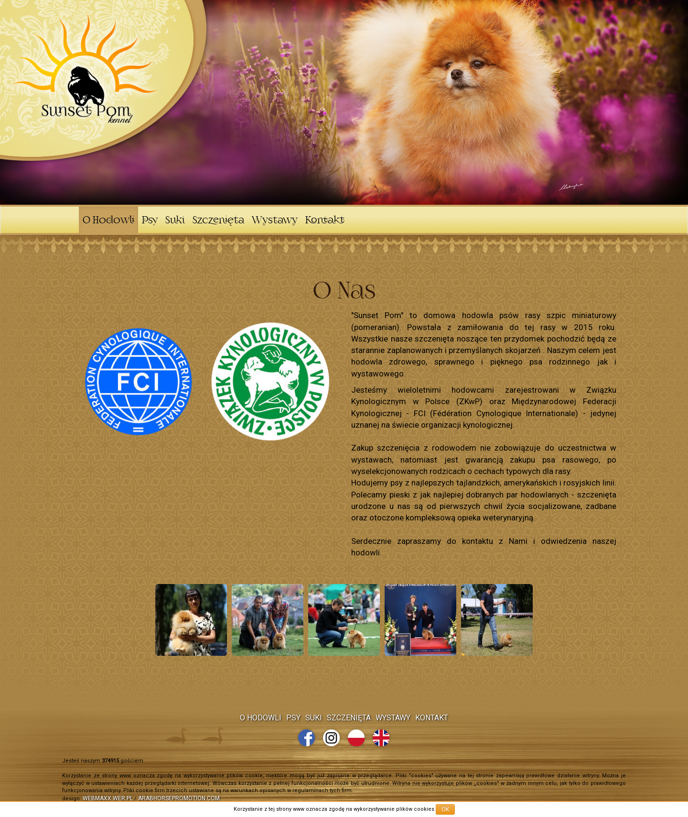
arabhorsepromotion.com (179, 798)
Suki (175, 221)
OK (445, 809)
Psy (150, 221)
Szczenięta (218, 221)
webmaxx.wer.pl (108, 798)
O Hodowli (108, 221)
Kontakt (324, 221)
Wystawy (275, 221)
